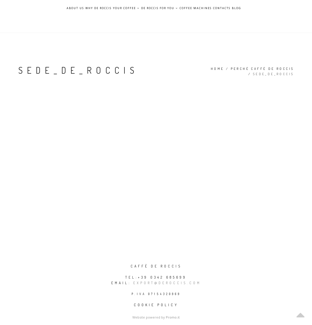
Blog (236, 8)
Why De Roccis (98, 8)
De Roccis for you (159, 8)
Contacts (221, 8)
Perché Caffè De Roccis (262, 69)
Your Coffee (126, 8)
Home (217, 69)
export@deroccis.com (167, 283)
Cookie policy (156, 305)
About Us (75, 8)
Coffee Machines (196, 8)
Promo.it (173, 317)
